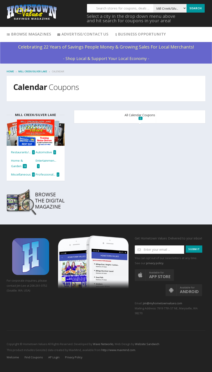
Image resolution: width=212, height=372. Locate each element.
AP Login (54, 357)
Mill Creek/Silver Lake (32, 71)
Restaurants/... (23, 152)
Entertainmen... (46, 163)
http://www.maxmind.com (118, 350)
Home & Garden (19, 163)
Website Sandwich (146, 344)
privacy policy (154, 263)
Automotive (46, 152)
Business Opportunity (140, 34)
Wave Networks (102, 344)
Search (195, 8)
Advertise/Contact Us (82, 34)
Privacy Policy (73, 357)
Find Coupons (34, 357)
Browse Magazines (29, 34)
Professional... (47, 174)
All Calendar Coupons (140, 116)
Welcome (13, 357)
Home (10, 71)
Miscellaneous (23, 174)
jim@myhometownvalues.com (162, 303)
